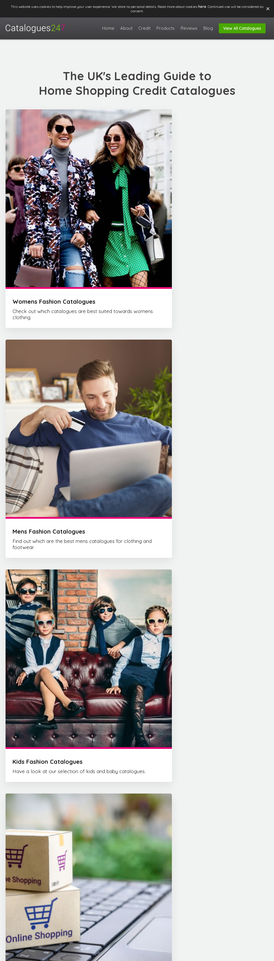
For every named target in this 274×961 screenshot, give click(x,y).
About (200, 953)
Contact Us (220, 888)
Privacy (256, 953)
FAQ (215, 953)
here (202, 6)
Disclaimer (234, 953)
